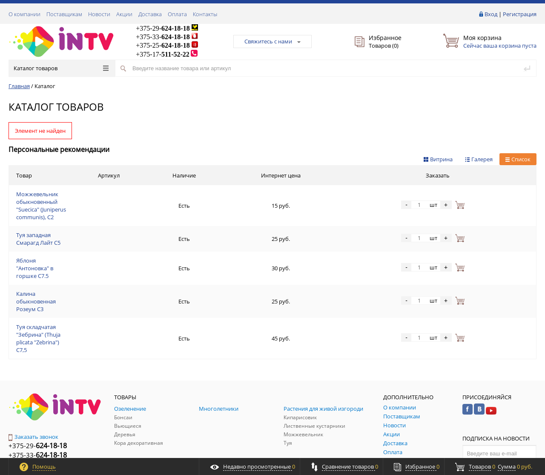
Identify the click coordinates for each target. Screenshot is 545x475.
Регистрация (519, 14)
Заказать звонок (33, 365)
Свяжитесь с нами (272, 41)
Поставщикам (64, 14)
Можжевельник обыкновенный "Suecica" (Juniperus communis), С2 (103, 195)
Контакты (205, 14)
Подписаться (499, 399)
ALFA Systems (521, 450)
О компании (24, 14)
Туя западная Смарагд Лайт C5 (56, 216)
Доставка (150, 14)
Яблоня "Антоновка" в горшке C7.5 (62, 236)
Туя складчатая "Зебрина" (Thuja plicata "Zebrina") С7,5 (87, 277)
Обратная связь (34, 412)
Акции (124, 14)
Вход (491, 14)
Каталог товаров (61, 68)
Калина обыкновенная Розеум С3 (60, 256)
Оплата (177, 14)
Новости (99, 14)
